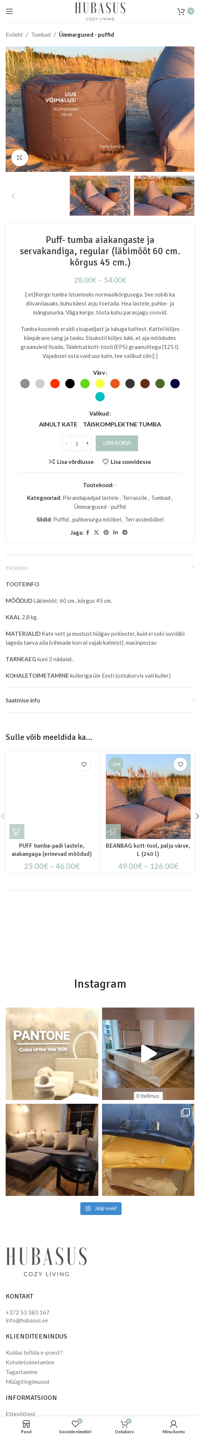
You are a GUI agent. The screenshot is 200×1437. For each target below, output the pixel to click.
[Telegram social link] (125, 533)
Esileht (14, 34)
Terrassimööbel (144, 519)
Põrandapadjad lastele (91, 497)
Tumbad (41, 34)
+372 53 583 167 (28, 1312)
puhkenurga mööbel (96, 519)
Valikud (99, 413)
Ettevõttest (20, 1413)
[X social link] (96, 533)
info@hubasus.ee (27, 1320)
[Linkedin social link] (115, 533)
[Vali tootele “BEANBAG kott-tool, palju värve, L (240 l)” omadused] (113, 831)
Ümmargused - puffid (86, 34)
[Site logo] (100, 10)
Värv (99, 372)
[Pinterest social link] (106, 533)
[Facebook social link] (88, 533)
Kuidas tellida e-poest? (34, 1352)
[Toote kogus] (77, 443)
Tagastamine (22, 1371)
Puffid (61, 519)
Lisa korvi (117, 443)
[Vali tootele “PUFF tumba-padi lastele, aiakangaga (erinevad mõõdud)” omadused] (16, 831)
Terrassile (134, 497)
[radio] (25, 383)
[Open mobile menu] (9, 11)
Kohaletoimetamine (30, 1362)
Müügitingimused (27, 1381)
